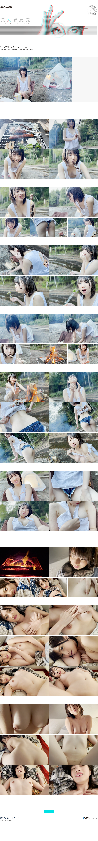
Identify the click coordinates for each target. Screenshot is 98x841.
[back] (49, 811)
